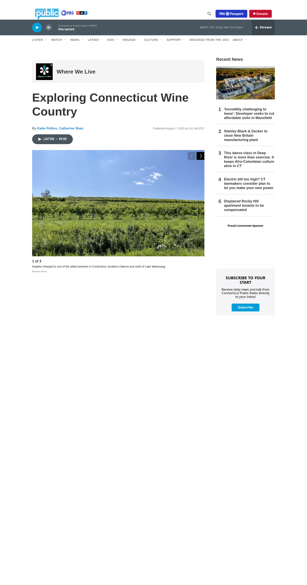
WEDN (52, 512)
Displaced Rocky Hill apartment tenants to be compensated (244, 214)
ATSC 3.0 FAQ (70, 519)
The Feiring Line (126, 337)
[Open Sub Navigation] (45, 48)
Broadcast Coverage (231, 503)
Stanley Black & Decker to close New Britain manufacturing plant (245, 144)
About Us (121, 486)
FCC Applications (229, 520)
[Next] (200, 271)
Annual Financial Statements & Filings (242, 494)
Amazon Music (164, 361)
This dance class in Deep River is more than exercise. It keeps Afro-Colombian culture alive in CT (249, 168)
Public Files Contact (50, 519)
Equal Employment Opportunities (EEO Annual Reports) (191, 546)
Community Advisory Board (132, 528)
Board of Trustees (127, 520)
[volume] (48, 36)
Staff (119, 511)
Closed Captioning (230, 511)
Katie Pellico (47, 137)
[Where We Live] (44, 80)
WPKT (66, 515)
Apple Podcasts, (105, 361)
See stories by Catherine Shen (75, 453)
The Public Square (230, 562)
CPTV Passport (176, 536)
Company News (125, 494)
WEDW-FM (46, 515)
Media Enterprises (127, 536)
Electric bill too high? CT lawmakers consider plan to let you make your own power (248, 192)
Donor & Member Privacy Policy (186, 555)
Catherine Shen (71, 137)
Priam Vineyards (100, 345)
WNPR (57, 515)
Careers (121, 545)
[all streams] (263, 36)
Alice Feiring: (63, 337)
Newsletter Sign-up (179, 494)
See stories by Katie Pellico (73, 411)
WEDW (62, 512)
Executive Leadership (129, 503)
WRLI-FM (77, 515)
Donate (265, 18)
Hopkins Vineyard (111, 349)
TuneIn (180, 361)
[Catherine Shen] (41, 441)
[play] (37, 36)
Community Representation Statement (190, 520)
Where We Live (76, 80)
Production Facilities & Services (238, 545)
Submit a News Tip (178, 486)
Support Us (123, 562)
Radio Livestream (178, 511)
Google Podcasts (140, 361)
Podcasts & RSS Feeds (181, 503)
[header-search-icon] (212, 18)
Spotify (121, 361)
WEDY (71, 512)
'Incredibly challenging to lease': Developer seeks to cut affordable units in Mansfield (249, 122)
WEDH (43, 512)
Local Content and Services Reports (241, 553)
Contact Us (122, 553)
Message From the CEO (209, 48)
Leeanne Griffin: (66, 341)
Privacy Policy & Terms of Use (237, 486)
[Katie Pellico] (41, 407)
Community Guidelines (181, 528)
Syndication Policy (230, 528)
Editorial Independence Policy (237, 536)
